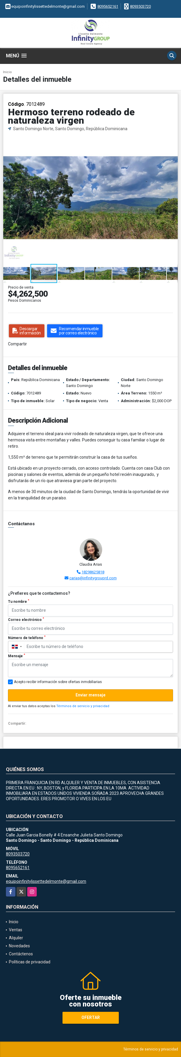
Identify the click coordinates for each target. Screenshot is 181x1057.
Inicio (7, 72)
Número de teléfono (27, 637)
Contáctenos (21, 953)
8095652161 (107, 6)
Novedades (19, 945)
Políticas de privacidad (29, 962)
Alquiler (16, 937)
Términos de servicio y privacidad (82, 706)
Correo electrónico (26, 619)
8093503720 (140, 6)
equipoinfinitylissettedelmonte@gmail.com (46, 881)
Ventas (15, 929)
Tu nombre (18, 601)
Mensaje (16, 655)
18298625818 (92, 572)
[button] (172, 137)
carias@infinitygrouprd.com (93, 578)
